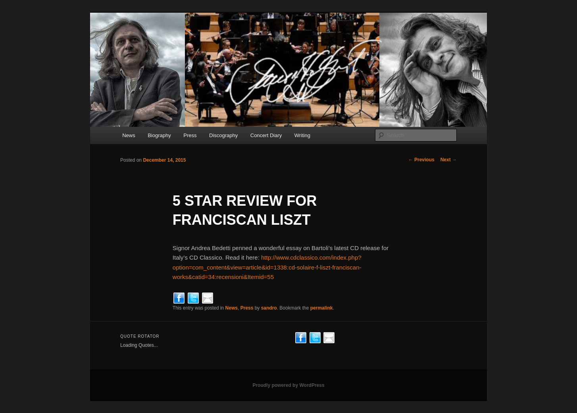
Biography (159, 135)
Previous (421, 160)
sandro (269, 308)
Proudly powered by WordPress (288, 385)
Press (189, 135)
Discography (223, 135)
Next (448, 160)
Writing (302, 135)
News (128, 135)
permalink (321, 308)
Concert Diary (266, 135)
